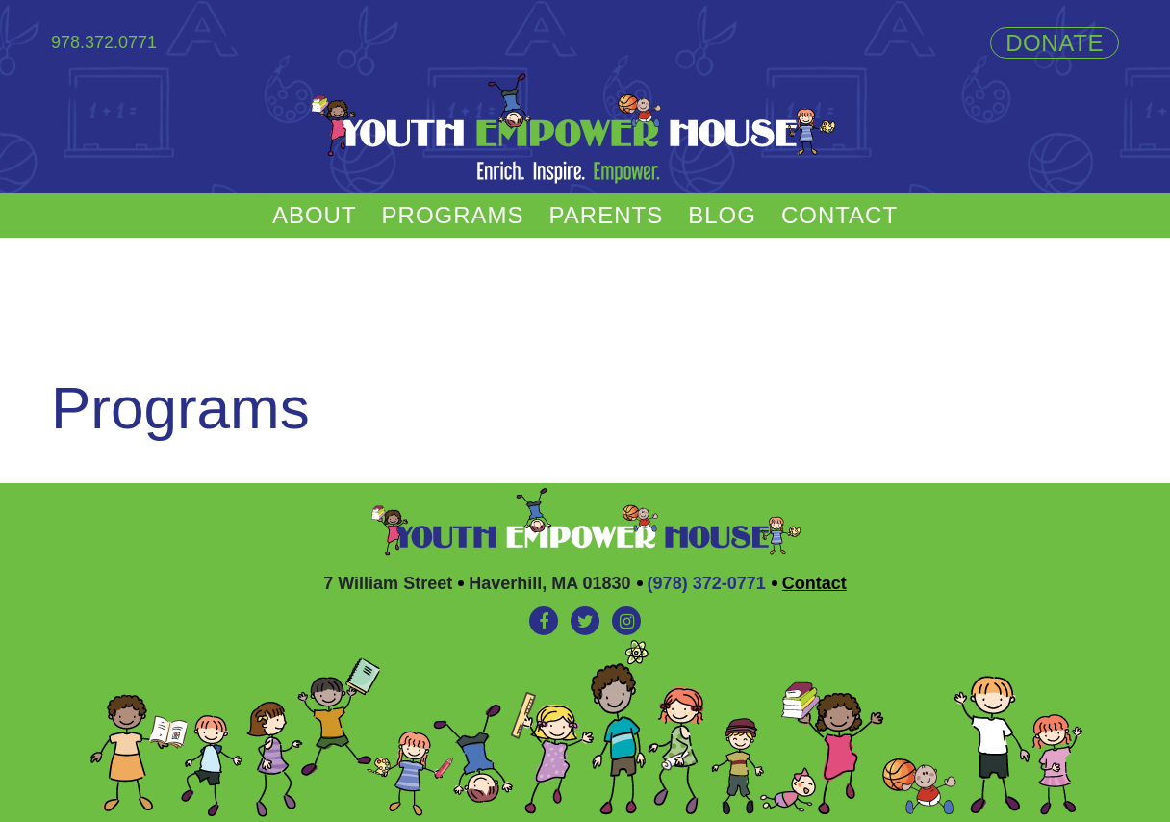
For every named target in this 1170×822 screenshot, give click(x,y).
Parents (606, 215)
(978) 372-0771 (707, 583)
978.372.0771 (104, 42)
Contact (839, 215)
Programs (453, 215)
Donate (1054, 43)
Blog (722, 215)
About (314, 215)
